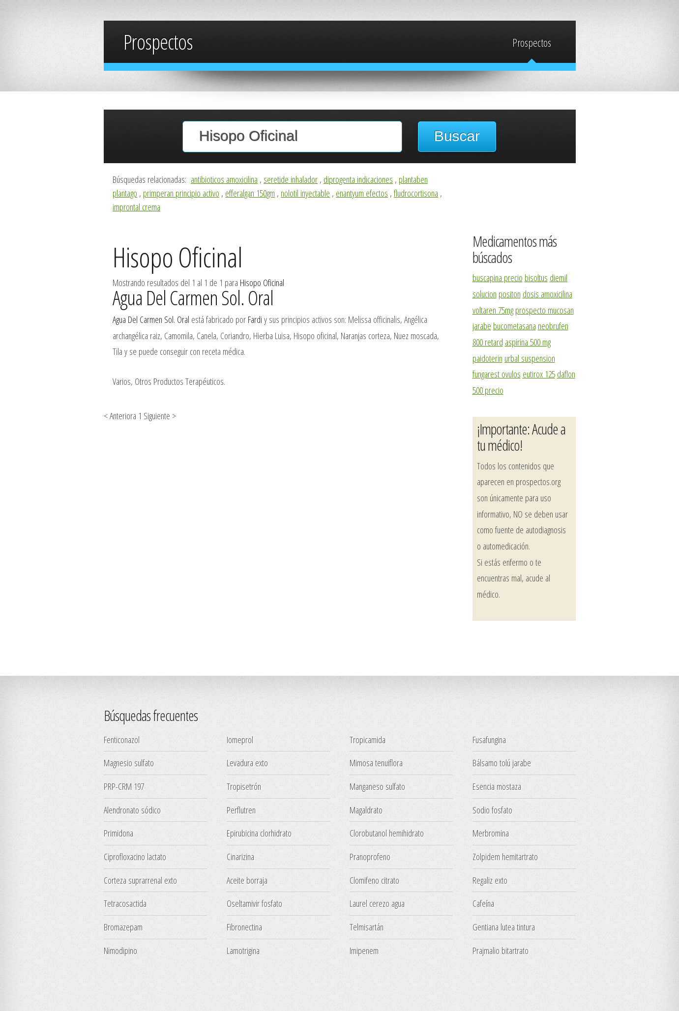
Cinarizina (240, 856)
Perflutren (241, 810)
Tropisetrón (244, 786)
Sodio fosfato (492, 810)
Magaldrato (366, 810)
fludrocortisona (416, 193)
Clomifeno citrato (374, 880)
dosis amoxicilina (547, 294)
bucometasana (514, 325)
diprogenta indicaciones (358, 179)
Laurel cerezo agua (377, 903)
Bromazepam (123, 927)
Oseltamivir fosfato (254, 903)
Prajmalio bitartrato (500, 950)
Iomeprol (240, 739)
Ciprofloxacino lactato (135, 856)
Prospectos (531, 42)
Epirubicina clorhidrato (259, 833)
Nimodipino (120, 950)
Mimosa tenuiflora (376, 762)
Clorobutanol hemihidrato (387, 833)
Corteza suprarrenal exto (140, 880)
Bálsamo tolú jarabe (501, 762)
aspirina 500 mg (528, 342)
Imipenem (364, 950)
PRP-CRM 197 (124, 786)
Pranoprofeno (370, 856)
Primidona (118, 833)
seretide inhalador (291, 179)
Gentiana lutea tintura (503, 927)
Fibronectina (244, 927)
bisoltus (536, 277)
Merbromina (490, 833)
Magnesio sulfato (129, 762)
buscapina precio (497, 277)
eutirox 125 (539, 374)
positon (510, 294)
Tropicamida (367, 739)
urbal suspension (529, 358)
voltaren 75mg (492, 310)
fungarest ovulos (496, 374)
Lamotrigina (243, 950)
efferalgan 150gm (250, 193)
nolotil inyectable (305, 193)
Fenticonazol (122, 739)
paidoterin (487, 358)
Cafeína (483, 903)
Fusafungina (489, 739)
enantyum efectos (362, 193)
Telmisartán (367, 927)
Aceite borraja (247, 880)
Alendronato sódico (132, 810)
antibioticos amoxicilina (224, 179)
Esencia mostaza (496, 786)
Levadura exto (247, 762)
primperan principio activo (181, 193)
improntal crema (136, 207)
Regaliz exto (489, 880)
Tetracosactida (125, 903)
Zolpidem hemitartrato (505, 856)
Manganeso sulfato (377, 786)
